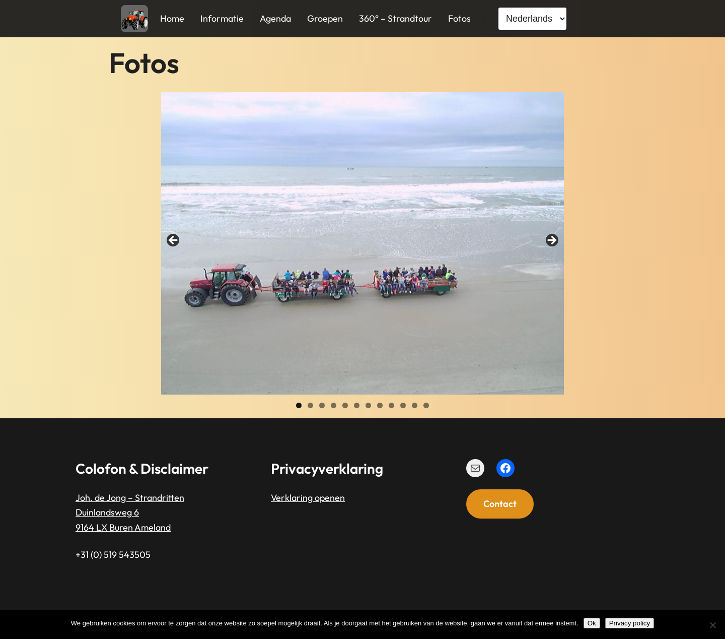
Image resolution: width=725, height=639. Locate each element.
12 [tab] (426, 405)
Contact (500, 503)
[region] (362, 243)
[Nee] (712, 625)
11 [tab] (414, 405)
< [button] (173, 240)
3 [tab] (322, 405)
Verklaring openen (308, 497)
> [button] (551, 240)
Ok (592, 623)
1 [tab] (299, 405)
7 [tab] (368, 405)
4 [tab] (333, 405)
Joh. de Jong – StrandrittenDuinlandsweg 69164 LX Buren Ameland (130, 512)
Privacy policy (629, 623)
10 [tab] (403, 405)
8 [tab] (380, 405)
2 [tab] (310, 405)
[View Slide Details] (362, 243)
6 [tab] (356, 405)
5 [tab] (345, 405)
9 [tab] (391, 405)
